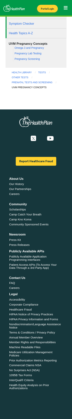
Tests (42, 72)
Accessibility (17, 299)
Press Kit (15, 239)
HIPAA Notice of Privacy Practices (31, 314)
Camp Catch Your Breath (25, 214)
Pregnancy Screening (27, 59)
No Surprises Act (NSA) (24, 370)
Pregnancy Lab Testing (28, 53)
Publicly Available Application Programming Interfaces (28, 258)
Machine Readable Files (25, 347)
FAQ (12, 282)
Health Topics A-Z (21, 33)
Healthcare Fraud (20, 309)
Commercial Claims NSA (25, 365)
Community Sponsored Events (29, 224)
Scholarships (17, 209)
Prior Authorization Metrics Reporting (33, 360)
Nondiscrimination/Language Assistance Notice (35, 326)
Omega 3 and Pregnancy (29, 47)
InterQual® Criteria (21, 380)
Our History (16, 184)
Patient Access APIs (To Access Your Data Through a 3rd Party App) (33, 266)
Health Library (22, 72)
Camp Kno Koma (20, 219)
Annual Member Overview (26, 337)
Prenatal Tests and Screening (32, 82)
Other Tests (20, 77)
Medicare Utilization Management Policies (30, 354)
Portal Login (47, 8)
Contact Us (17, 278)
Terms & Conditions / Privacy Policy (32, 332)
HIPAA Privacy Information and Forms (33, 319)
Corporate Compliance (23, 304)
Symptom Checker (21, 23)
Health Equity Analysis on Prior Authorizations (29, 386)
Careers (14, 194)
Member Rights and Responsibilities (32, 342)
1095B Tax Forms (20, 375)
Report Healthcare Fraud (36, 161)
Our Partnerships (20, 189)
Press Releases (19, 244)
